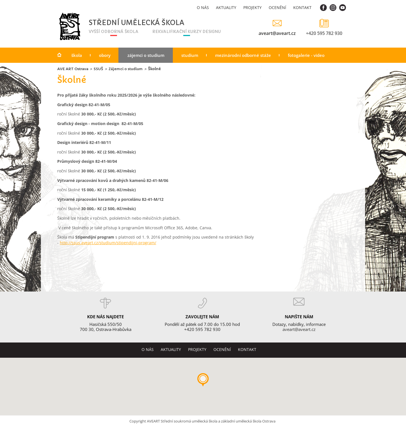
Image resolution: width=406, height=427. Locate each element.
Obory (105, 55)
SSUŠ (98, 68)
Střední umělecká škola (120, 23)
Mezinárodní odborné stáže (243, 55)
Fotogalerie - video (306, 55)
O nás (203, 7)
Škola (76, 55)
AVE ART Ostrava (72, 68)
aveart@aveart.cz (277, 33)
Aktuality (226, 7)
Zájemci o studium (145, 55)
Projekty (252, 7)
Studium (189, 55)
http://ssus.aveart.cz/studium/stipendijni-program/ (108, 242)
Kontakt (302, 7)
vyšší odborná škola (113, 31)
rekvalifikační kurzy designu (186, 31)
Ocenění (277, 7)
